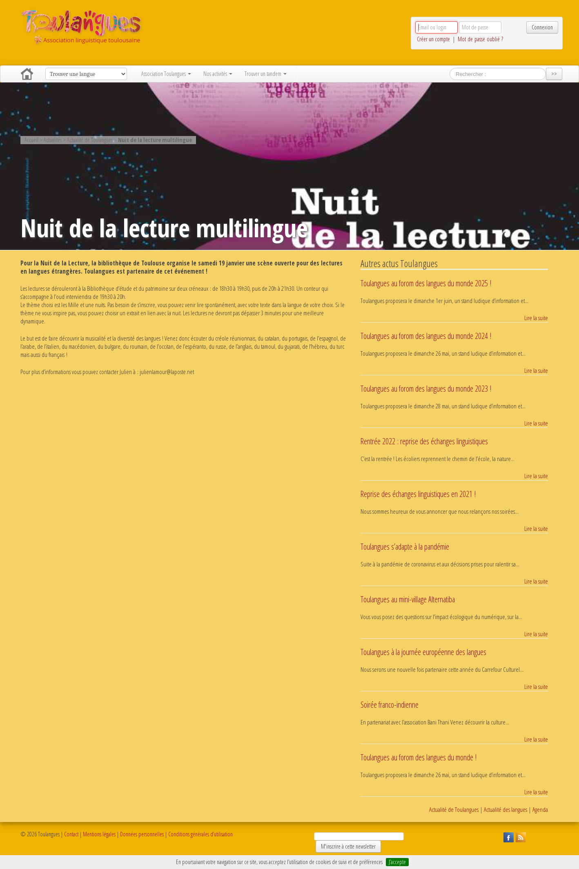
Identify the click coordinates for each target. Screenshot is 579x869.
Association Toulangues (166, 74)
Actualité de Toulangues (454, 809)
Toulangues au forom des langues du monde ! (419, 757)
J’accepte (397, 862)
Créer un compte (433, 39)
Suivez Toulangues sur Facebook (507, 836)
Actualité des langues (505, 809)
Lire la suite (536, 318)
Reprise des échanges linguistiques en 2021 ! (418, 493)
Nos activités (217, 74)
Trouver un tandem (266, 74)
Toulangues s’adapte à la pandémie (405, 546)
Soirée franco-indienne (390, 704)
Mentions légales (99, 834)
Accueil (27, 74)
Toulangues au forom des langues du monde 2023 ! (426, 388)
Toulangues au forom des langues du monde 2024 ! (426, 335)
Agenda (540, 809)
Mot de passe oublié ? (480, 39)
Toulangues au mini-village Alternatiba (408, 599)
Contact (71, 834)
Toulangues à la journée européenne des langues (423, 651)
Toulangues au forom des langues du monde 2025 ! (426, 283)
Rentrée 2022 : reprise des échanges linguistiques (424, 441)
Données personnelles (142, 834)
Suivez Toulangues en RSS (520, 836)
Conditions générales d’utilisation (200, 834)
